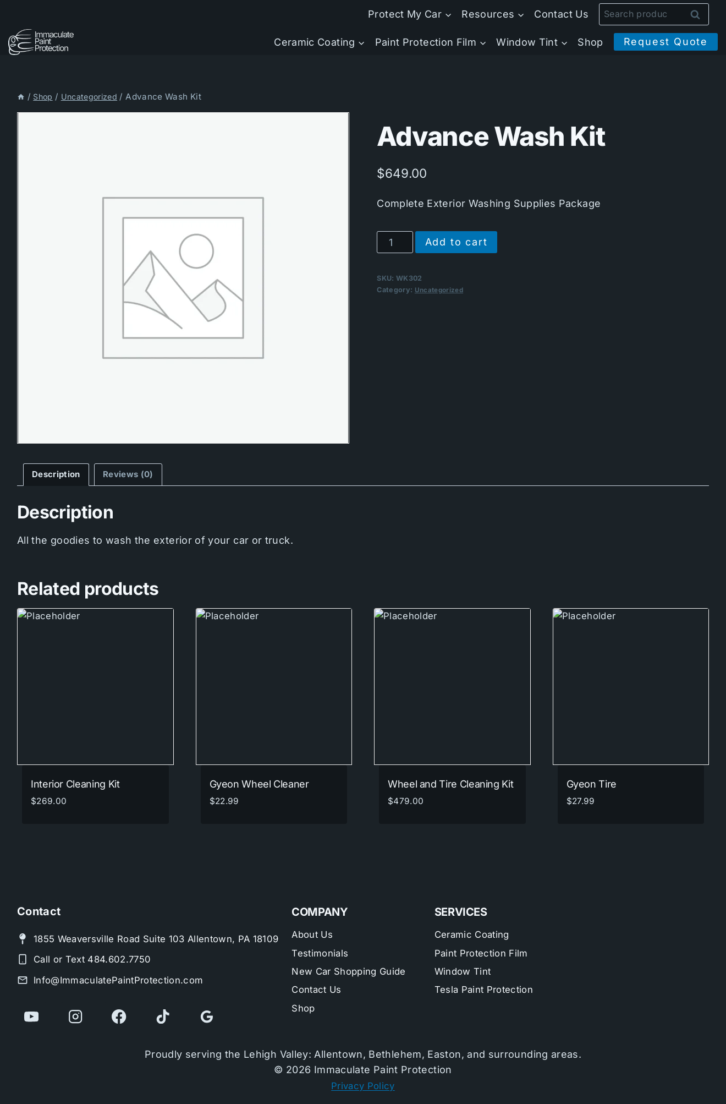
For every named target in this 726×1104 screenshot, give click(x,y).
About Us (314, 916)
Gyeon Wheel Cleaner (259, 785)
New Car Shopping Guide (353, 956)
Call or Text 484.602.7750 (97, 958)
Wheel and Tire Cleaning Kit (450, 785)
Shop (590, 42)
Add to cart (456, 242)
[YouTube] (32, 1016)
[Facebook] (121, 1016)
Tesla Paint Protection (488, 976)
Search (698, 14)
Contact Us (561, 14)
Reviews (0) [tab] (136, 474)
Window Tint (465, 956)
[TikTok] (165, 1016)
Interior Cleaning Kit (75, 785)
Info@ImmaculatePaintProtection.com (126, 979)
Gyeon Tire (591, 785)
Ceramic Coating (475, 916)
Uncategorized (441, 290)
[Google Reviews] (210, 1016)
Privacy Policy (363, 1085)
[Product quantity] (395, 242)
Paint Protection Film (485, 936)
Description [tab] (58, 474)
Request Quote (666, 41)
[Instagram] (76, 1016)
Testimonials (322, 936)
